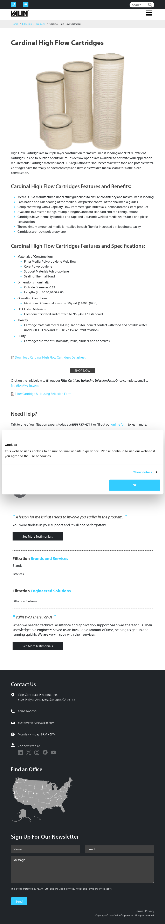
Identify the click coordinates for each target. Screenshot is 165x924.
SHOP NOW (82, 370)
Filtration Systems (25, 601)
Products (40, 23)
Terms (139, 911)
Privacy (149, 911)
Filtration (27, 23)
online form (119, 424)
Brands (17, 565)
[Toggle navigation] (148, 13)
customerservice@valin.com (36, 723)
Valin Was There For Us (34, 617)
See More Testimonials (37, 536)
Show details (142, 472)
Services (18, 574)
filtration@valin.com (25, 385)
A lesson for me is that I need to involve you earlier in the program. (69, 517)
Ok (134, 485)
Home (15, 23)
